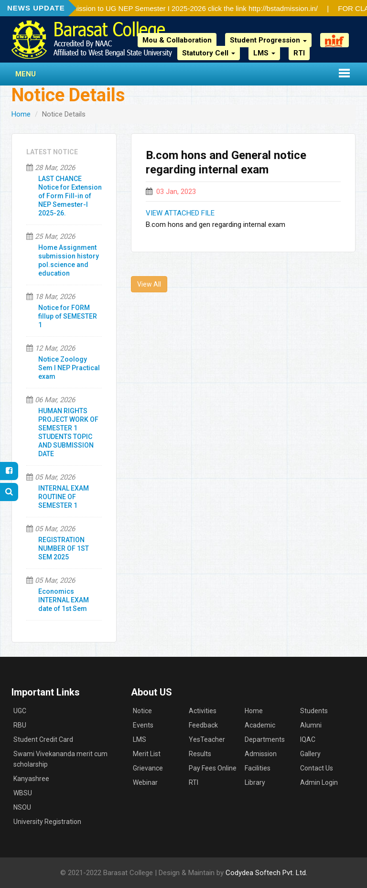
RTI (299, 53)
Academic (260, 725)
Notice (142, 711)
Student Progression (268, 40)
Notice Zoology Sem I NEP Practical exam (69, 367)
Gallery (310, 754)
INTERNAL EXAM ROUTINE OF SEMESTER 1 (63, 496)
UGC (19, 711)
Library (255, 782)
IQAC (307, 739)
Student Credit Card (43, 739)
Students (314, 711)
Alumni (311, 725)
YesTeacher (207, 739)
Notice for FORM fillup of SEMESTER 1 (67, 316)
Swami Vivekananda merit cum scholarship (60, 759)
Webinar (145, 782)
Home (21, 114)
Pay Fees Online (213, 768)
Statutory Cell (208, 53)
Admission (261, 754)
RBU (19, 725)
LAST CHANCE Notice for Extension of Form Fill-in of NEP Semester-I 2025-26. (70, 196)
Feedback (203, 725)
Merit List (147, 754)
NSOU (22, 807)
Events (143, 725)
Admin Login (319, 782)
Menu (25, 74)
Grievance (148, 768)
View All (149, 284)
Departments (265, 739)
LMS (264, 53)
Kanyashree (31, 778)
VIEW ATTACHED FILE (180, 213)
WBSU (22, 793)
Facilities (257, 768)
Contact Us (316, 768)
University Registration (47, 821)
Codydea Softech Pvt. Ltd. (266, 872)
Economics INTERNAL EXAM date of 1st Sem (63, 600)
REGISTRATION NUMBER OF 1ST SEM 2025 (63, 548)
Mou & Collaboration (177, 40)
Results (200, 754)
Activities (202, 711)
